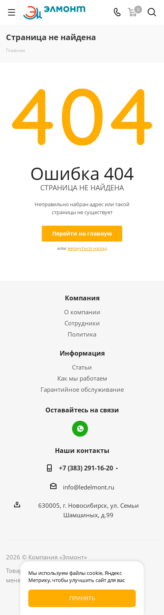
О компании (82, 312)
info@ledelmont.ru (88, 487)
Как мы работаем (82, 378)
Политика (82, 334)
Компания (82, 298)
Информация (82, 353)
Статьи (82, 367)
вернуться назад (87, 248)
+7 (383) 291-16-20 (86, 468)
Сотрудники (82, 323)
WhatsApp (80, 429)
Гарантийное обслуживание (82, 389)
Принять (82, 598)
